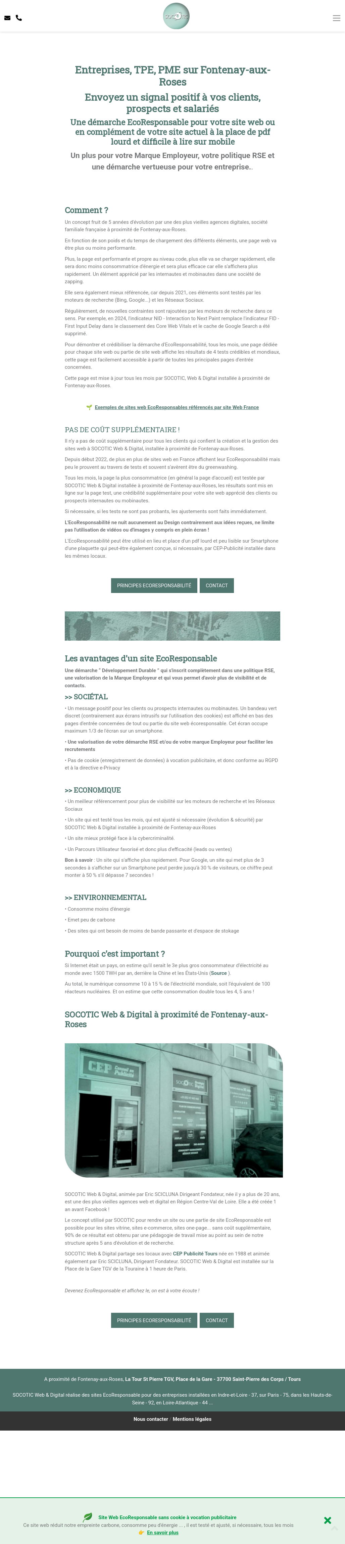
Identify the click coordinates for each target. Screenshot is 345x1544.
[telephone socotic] (19, 17)
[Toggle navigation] (336, 18)
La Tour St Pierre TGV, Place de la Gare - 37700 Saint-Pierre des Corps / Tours (213, 1493)
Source (219, 1086)
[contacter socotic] (7, 17)
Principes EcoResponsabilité (153, 699)
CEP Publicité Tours (195, 1367)
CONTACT (218, 699)
